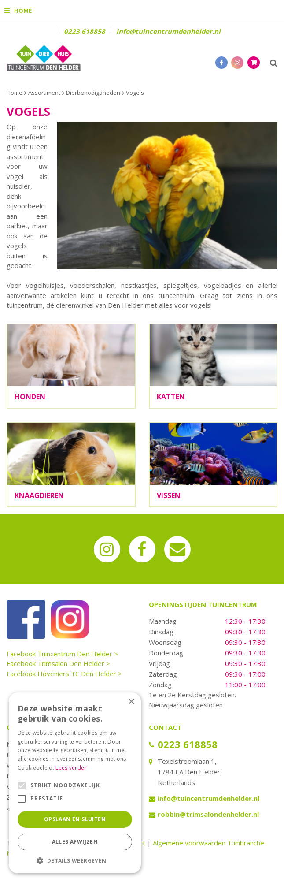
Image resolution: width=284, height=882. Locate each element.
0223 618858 (84, 31)
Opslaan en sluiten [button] (75, 819)
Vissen (169, 495)
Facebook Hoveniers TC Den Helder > (64, 673)
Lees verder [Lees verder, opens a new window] (70, 767)
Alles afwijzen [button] (75, 841)
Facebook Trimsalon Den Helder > (58, 663)
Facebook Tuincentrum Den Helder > (62, 653)
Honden (30, 397)
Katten (171, 397)
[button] (75, 860)
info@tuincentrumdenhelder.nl (168, 31)
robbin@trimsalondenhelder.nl (208, 814)
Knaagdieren (39, 495)
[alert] (75, 782)
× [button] (131, 702)
